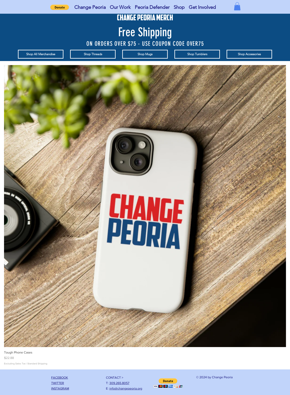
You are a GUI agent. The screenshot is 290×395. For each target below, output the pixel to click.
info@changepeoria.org (125, 388)
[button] (90, 7)
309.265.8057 (119, 383)
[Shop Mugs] (145, 54)
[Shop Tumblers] (197, 54)
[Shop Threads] (93, 54)
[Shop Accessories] (249, 54)
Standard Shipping (37, 363)
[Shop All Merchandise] (40, 54)
